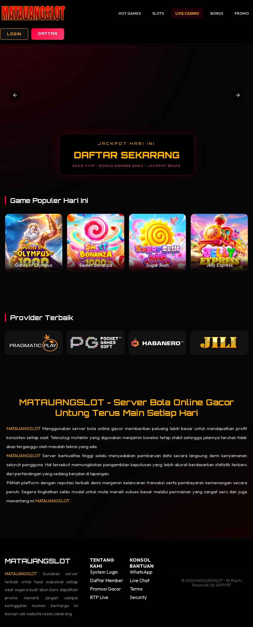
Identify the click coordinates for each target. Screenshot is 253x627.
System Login (104, 572)
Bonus (216, 13)
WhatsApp (141, 572)
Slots (158, 13)
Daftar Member (106, 580)
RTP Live (99, 597)
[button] (15, 95)
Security (138, 597)
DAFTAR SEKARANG (127, 155)
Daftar (47, 34)
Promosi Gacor (105, 589)
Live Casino (187, 13)
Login (14, 34)
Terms (136, 589)
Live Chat (140, 580)
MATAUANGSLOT (24, 428)
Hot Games (130, 13)
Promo (242, 13)
